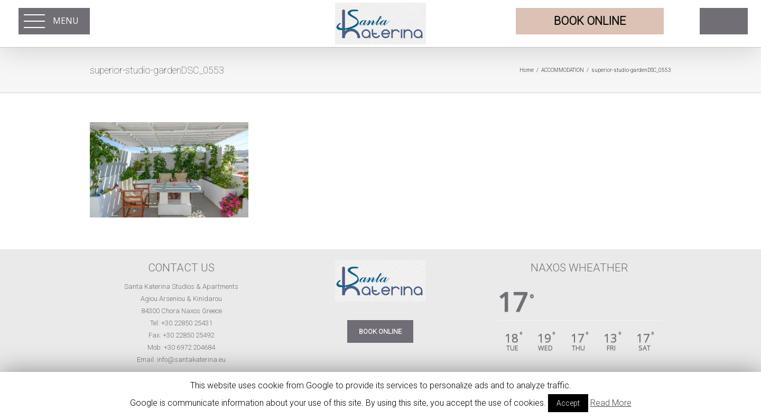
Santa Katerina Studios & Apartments (181, 286)
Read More (611, 403)
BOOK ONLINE (380, 331)
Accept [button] (568, 403)
